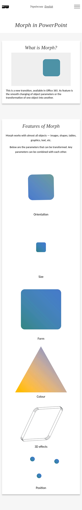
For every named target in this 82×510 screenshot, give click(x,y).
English (49, 6)
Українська (36, 6)
